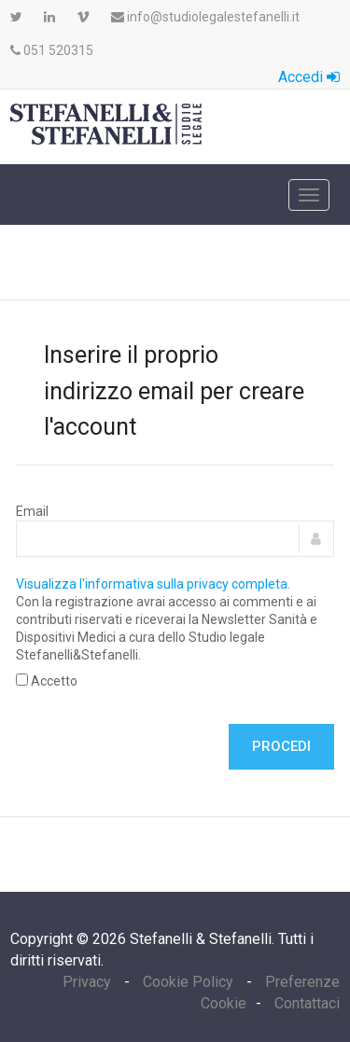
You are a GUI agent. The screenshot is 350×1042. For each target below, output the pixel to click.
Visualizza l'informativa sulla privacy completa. (153, 584)
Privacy (89, 982)
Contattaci (307, 1003)
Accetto (46, 681)
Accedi (309, 77)
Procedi (281, 746)
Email (32, 511)
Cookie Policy (188, 982)
